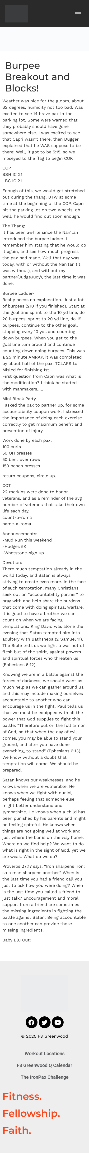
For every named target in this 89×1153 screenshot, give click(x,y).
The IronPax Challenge (45, 1077)
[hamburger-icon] (78, 13)
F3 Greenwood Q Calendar (44, 1065)
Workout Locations (45, 1053)
